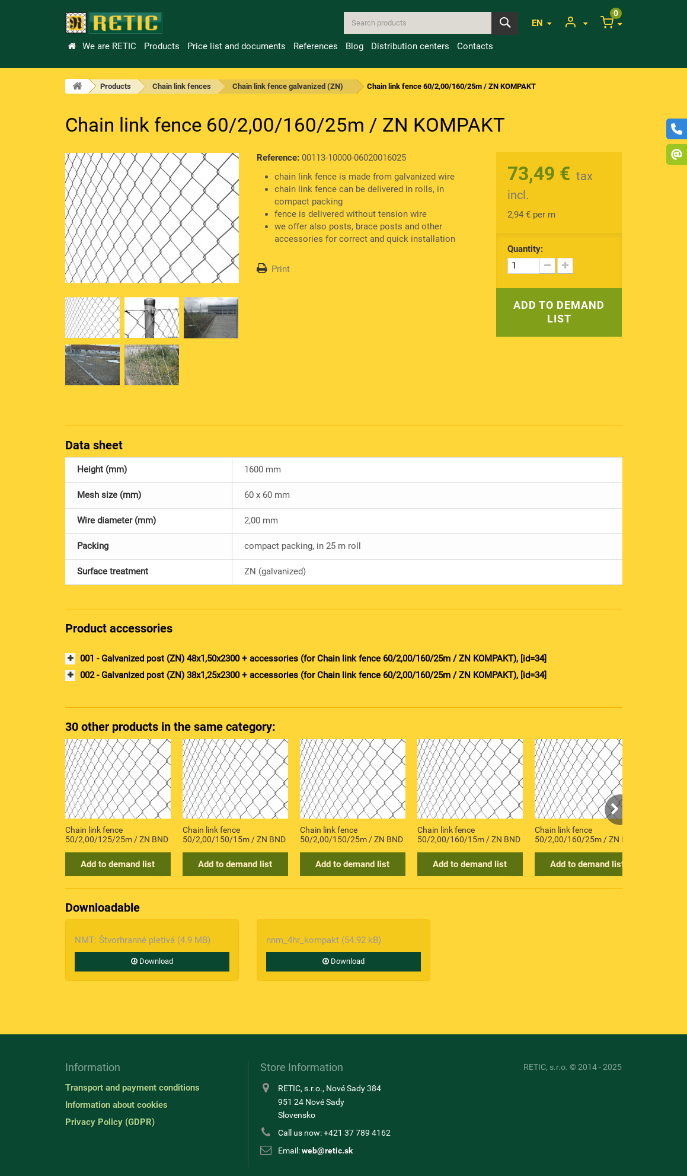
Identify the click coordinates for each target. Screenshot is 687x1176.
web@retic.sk (327, 1150)
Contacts (475, 46)
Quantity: (525, 249)
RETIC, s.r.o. (545, 1067)
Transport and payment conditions (132, 1087)
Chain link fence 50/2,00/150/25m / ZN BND (351, 834)
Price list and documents (236, 46)
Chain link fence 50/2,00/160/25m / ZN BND (586, 834)
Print (280, 269)
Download (152, 961)
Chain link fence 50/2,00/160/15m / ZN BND (468, 834)
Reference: (278, 157)
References (315, 46)
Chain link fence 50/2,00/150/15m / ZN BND (234, 834)
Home (72, 46)
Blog (354, 46)
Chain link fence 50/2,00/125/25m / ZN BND (116, 834)
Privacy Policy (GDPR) (110, 1122)
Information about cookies (116, 1105)
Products (162, 46)
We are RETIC (109, 46)
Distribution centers (410, 46)
